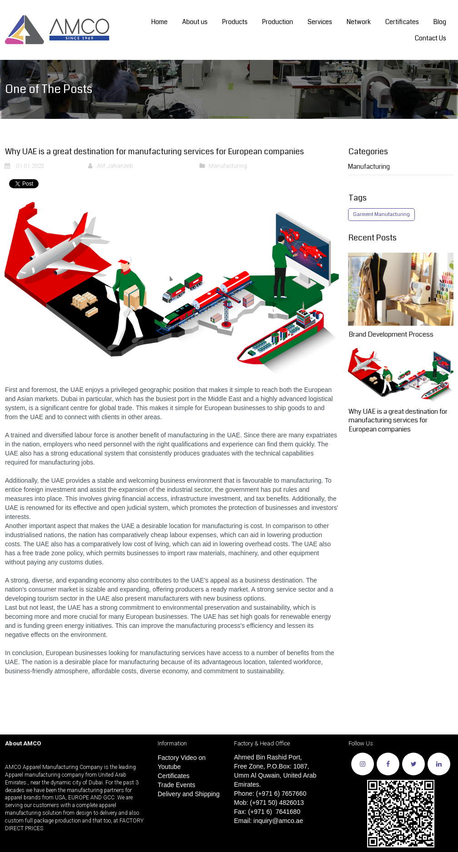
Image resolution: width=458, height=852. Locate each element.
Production (277, 21)
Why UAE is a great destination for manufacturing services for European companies (398, 420)
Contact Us (430, 38)
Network (359, 21)
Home (159, 21)
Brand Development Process (390, 334)
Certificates (402, 21)
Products (235, 21)
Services (320, 21)
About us (195, 21)
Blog (439, 21)
